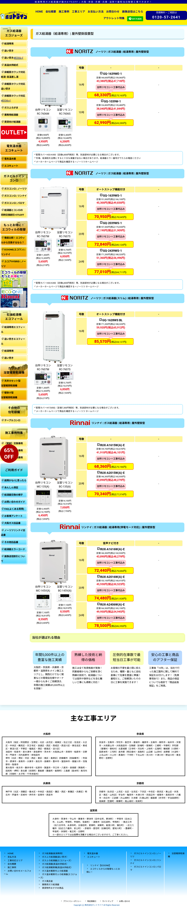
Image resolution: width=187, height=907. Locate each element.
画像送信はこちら (132, 11)
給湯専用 (9, 43)
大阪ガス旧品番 (12, 523)
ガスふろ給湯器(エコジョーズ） (57, 860)
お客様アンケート (13, 516)
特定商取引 (91, 901)
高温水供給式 (11, 65)
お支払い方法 (96, 11)
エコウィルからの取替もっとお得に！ (103, 870)
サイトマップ (107, 901)
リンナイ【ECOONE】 (100, 865)
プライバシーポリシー (72, 901)
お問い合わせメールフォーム (17, 872)
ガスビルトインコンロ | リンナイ (145, 862)
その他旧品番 (11, 542)
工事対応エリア (15, 860)
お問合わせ (112, 11)
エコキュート (11, 165)
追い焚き (9, 50)
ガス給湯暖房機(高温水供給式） (57, 867)
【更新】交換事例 (13, 443)
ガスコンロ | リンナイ (15, 195)
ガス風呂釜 (47, 881)
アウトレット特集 (114, 18)
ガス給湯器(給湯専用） (53, 853)
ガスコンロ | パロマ (14, 203)
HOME (39, 11)
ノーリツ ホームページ (88, 286)
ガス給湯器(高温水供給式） (55, 864)
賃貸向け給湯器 (12, 122)
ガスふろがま (11, 107)
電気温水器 (10, 158)
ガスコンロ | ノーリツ (15, 188)
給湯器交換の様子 (13, 494)
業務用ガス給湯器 (50, 884)
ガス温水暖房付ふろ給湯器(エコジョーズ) (57, 876)
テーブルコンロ (12, 420)
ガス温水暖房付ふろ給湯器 (55, 871)
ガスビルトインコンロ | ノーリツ (145, 855)
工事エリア (78, 11)
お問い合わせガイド (14, 502)
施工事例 (64, 11)
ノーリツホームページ (87, 162)
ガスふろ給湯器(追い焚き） (55, 857)
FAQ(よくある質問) (14, 509)
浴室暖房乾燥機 (176, 855)
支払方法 (12, 857)
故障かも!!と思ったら (15, 480)
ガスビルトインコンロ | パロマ (145, 868)
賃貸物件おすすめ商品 (52, 888)
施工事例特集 (14, 432)
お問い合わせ (124, 901)
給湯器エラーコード (14, 549)
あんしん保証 (11, 487)
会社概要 (51, 11)
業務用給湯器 (11, 114)
